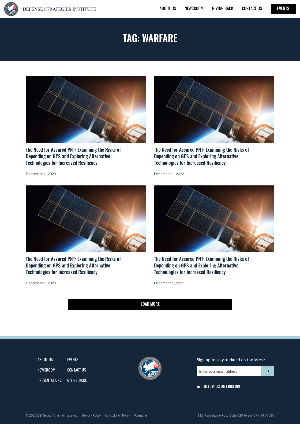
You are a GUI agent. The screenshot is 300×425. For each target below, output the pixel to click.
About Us (168, 8)
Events (283, 9)
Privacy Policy (91, 416)
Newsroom (194, 8)
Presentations (50, 381)
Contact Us (252, 8)
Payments (141, 416)
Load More (150, 306)
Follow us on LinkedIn (218, 387)
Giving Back (222, 8)
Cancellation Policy (117, 416)
